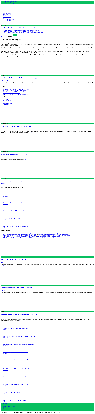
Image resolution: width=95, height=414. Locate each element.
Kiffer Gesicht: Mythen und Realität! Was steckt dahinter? (15, 94)
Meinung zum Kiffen (10, 23)
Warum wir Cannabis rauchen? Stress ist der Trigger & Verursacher (19, 314)
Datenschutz (6, 410)
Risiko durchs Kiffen (10, 19)
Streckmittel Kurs (7, 14)
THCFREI (6, 80)
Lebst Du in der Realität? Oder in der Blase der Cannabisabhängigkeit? (20, 78)
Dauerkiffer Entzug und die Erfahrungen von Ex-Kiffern (15, 91)
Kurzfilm (5, 15)
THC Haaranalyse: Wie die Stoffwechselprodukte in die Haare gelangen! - (19, 236)
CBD (7, 21)
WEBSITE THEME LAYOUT (9, 406)
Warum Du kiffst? (7, 17)
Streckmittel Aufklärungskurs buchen (11, 2)
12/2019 (2, 80)
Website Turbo (6, 405)
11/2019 (2, 290)
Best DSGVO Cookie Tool (9, 403)
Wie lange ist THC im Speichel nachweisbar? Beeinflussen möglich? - (18, 233)
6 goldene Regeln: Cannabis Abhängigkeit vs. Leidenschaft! (16, 287)
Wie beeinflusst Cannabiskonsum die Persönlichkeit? (14, 90)
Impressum (5, 407)
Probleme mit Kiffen (7, 102)
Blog (4, 18)
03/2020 (2, 262)
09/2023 (2, 128)
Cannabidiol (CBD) (7, 99)
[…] (1, 84)
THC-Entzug (9, 20)
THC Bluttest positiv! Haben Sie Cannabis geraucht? (48, 236)
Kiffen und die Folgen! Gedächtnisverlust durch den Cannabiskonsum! (54, 234)
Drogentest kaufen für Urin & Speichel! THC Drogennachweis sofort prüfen (52, 233)
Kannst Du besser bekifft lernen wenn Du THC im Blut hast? (16, 359)
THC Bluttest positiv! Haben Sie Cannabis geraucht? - (15, 237)
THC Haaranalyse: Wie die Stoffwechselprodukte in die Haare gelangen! (54, 235)
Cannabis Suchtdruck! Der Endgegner (11, 93)
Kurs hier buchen (7, 13)
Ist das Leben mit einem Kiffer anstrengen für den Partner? (16, 89)
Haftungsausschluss (7, 408)
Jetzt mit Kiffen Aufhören (8, 100)
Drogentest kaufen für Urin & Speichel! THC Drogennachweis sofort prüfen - (20, 234)
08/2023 (2, 183)
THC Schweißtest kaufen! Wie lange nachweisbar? (14, 259)
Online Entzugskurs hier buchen (10, 1)
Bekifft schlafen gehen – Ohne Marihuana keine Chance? (15, 352)
